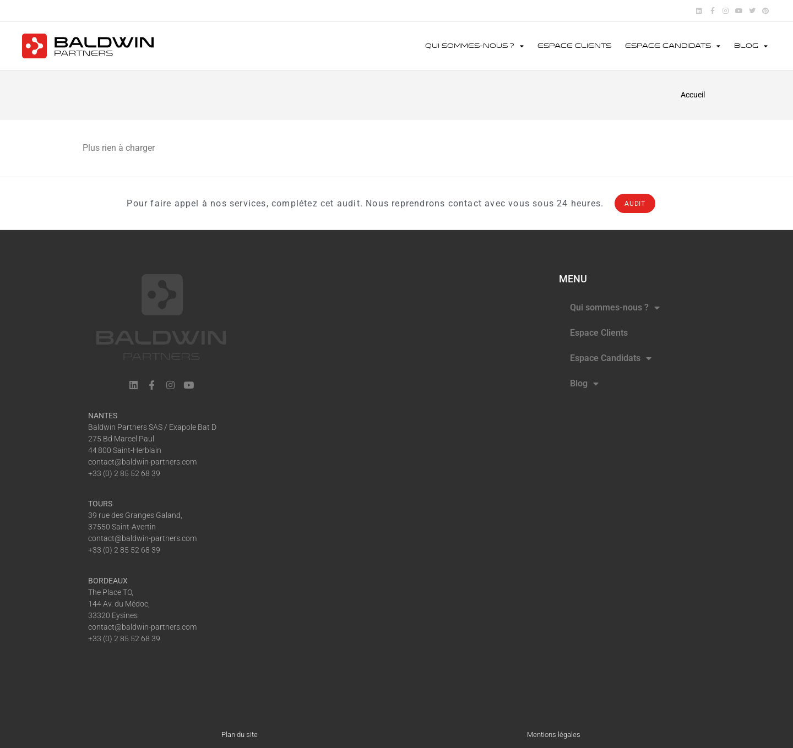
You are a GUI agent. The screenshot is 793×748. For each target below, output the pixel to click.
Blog (751, 46)
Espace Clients (574, 46)
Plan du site (239, 734)
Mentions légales (553, 734)
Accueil (693, 94)
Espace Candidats (672, 46)
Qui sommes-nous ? (474, 46)
